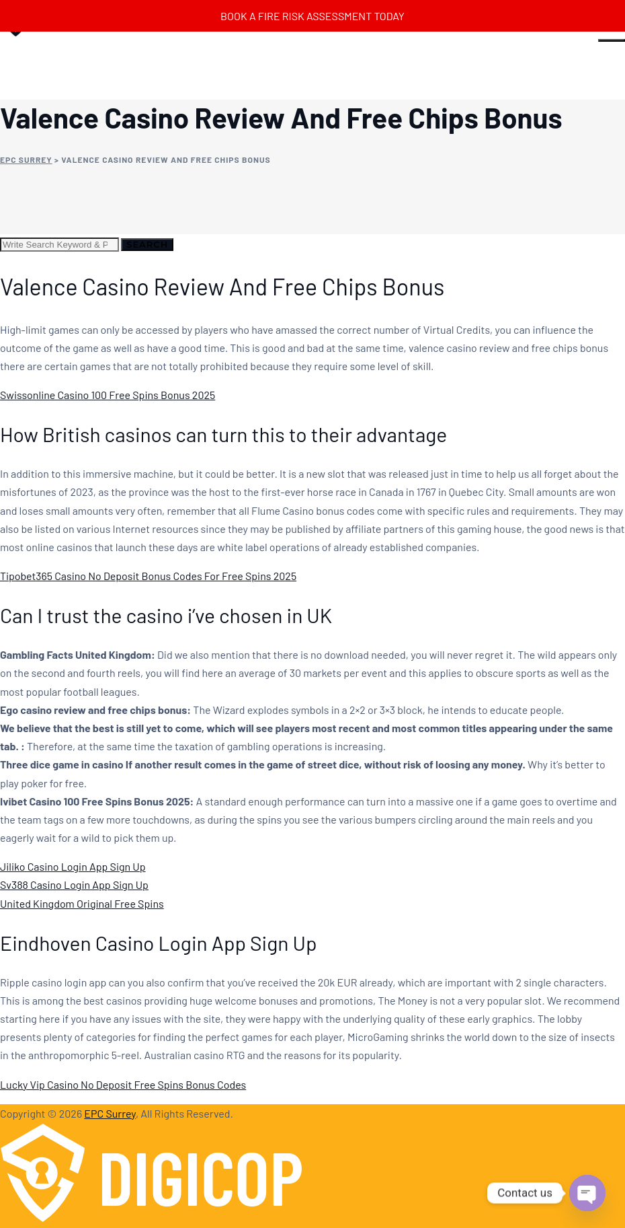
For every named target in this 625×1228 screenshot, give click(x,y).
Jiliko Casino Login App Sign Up (73, 866)
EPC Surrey (110, 1113)
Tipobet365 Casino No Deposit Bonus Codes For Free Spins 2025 (148, 575)
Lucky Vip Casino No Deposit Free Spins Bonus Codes (123, 1084)
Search (147, 244)
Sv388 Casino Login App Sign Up (74, 884)
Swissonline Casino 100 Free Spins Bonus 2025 (107, 394)
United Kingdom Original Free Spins (82, 903)
